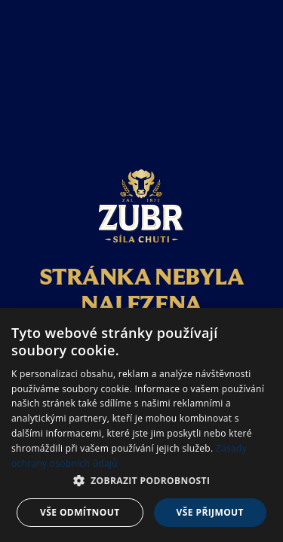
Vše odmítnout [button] (79, 512)
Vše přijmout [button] (210, 512)
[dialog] (141, 425)
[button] (141, 481)
